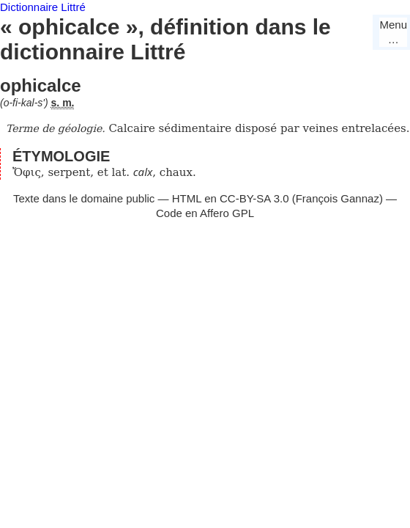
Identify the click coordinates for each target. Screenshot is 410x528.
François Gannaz (337, 198)
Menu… (393, 31)
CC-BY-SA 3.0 (254, 198)
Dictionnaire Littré (43, 7)
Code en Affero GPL (205, 213)
